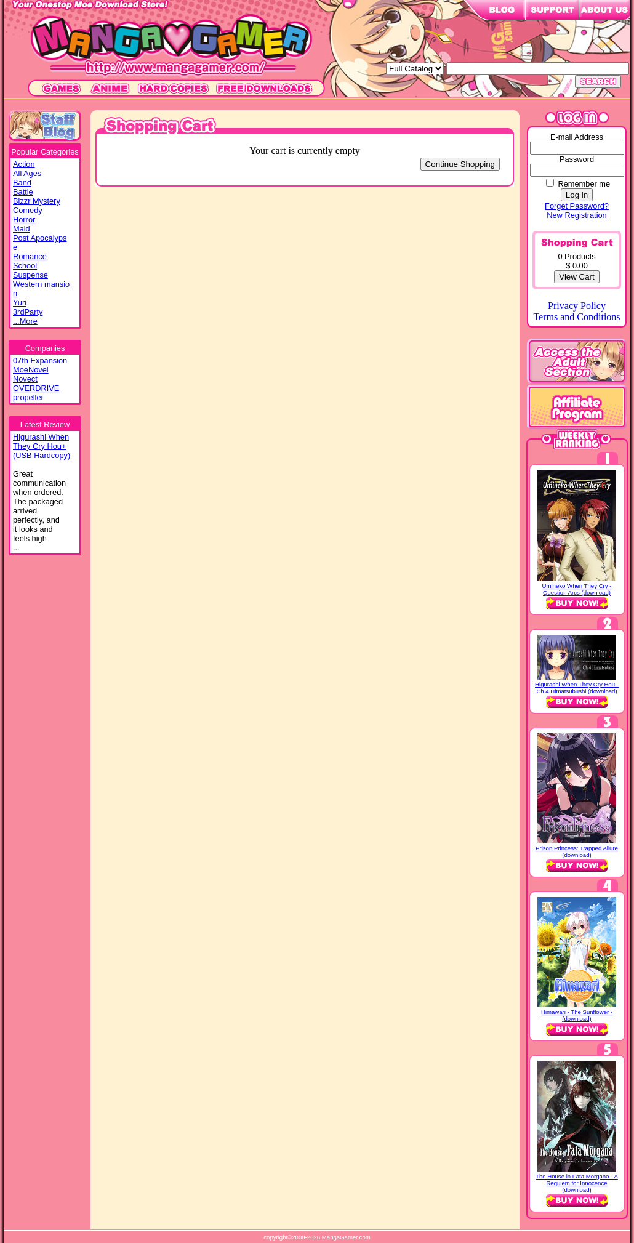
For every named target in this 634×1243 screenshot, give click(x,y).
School (25, 265)
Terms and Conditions (576, 317)
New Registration (576, 215)
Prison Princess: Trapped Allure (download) (577, 851)
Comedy (27, 210)
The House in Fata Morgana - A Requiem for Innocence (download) (577, 1183)
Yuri (19, 302)
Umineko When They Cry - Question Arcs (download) (577, 589)
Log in (577, 194)
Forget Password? (577, 206)
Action (24, 164)
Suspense (30, 275)
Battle (23, 191)
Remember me (584, 183)
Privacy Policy (577, 305)
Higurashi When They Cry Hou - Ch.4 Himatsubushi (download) (577, 687)
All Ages (27, 173)
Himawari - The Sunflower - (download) (576, 1015)
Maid (21, 228)
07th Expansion (40, 360)
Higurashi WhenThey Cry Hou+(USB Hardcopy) (41, 446)
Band (22, 182)
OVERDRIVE (36, 388)
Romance (30, 256)
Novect (25, 379)
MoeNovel (31, 369)
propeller (28, 397)
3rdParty (27, 311)
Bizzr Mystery (36, 201)
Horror (24, 219)
